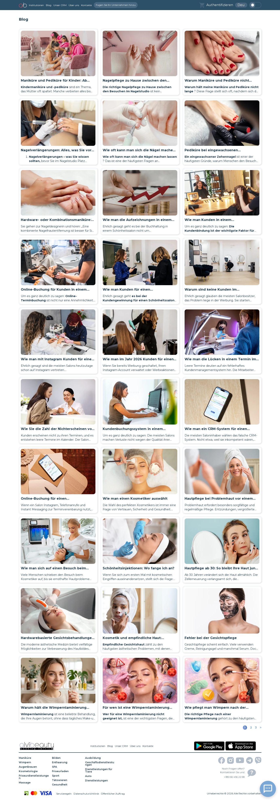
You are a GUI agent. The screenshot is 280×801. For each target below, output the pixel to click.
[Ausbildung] (100, 758)
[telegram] (249, 760)
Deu (241, 5)
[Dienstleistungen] (100, 780)
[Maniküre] (34, 758)
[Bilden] (67, 758)
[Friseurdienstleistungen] (34, 777)
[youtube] (240, 760)
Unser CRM (60, 5)
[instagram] (230, 760)
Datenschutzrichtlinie (86, 793)
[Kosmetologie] (34, 771)
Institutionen (36, 5)
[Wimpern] (34, 762)
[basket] (201, 5)
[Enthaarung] (67, 762)
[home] (23, 5)
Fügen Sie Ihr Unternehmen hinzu (116, 4)
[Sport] (67, 776)
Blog (48, 5)
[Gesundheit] (67, 784)
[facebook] (221, 760)
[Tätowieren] (67, 780)
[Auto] (100, 776)
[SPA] (67, 767)
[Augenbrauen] (34, 767)
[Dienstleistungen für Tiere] (100, 770)
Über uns (74, 5)
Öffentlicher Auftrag (113, 793)
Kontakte (86, 5)
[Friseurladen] (67, 771)
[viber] (258, 760)
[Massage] (34, 782)
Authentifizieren (219, 5)
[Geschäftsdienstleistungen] (100, 763)
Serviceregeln (64, 793)
